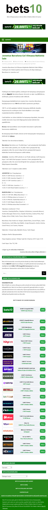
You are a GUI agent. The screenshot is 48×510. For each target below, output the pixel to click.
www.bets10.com (7, 283)
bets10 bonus (40, 61)
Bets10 (34, 61)
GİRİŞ (43, 310)
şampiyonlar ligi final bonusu (15, 63)
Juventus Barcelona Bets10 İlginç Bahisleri (32, 252)
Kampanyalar (24, 492)
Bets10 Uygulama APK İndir (24, 488)
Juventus (4, 63)
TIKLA (43, 321)
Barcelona (29, 61)
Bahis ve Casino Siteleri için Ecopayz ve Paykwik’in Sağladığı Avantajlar (24, 495)
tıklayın (12, 136)
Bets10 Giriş (24, 485)
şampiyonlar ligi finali (29, 63)
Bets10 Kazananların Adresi (24, 481)
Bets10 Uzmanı (19, 61)
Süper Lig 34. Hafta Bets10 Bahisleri (13, 249)
